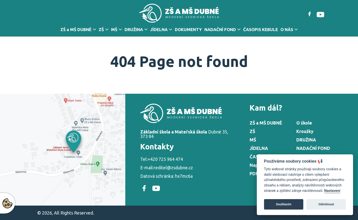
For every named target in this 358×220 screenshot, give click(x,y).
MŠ (114, 29)
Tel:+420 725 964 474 (161, 159)
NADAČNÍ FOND (220, 29)
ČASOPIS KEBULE (260, 29)
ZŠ (101, 29)
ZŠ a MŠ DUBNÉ (75, 29)
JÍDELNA (159, 29)
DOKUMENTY (188, 29)
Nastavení (332, 191)
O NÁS (286, 29)
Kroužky (304, 131)
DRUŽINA (134, 29)
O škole (304, 122)
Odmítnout (326, 204)
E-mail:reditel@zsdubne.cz (166, 167)
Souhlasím (283, 204)
